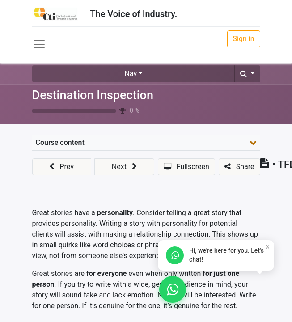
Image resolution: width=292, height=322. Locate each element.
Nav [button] (131, 73)
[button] (247, 73)
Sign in (243, 38)
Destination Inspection (93, 95)
